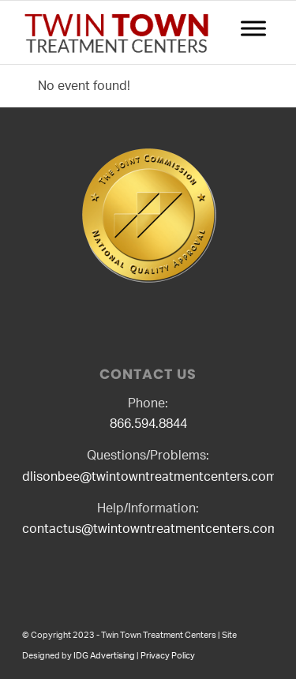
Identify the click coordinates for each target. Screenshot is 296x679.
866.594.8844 (148, 424)
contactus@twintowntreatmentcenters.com (150, 529)
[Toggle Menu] (253, 28)
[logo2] (122, 32)
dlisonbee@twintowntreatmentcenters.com (149, 477)
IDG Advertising (104, 655)
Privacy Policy (168, 655)
